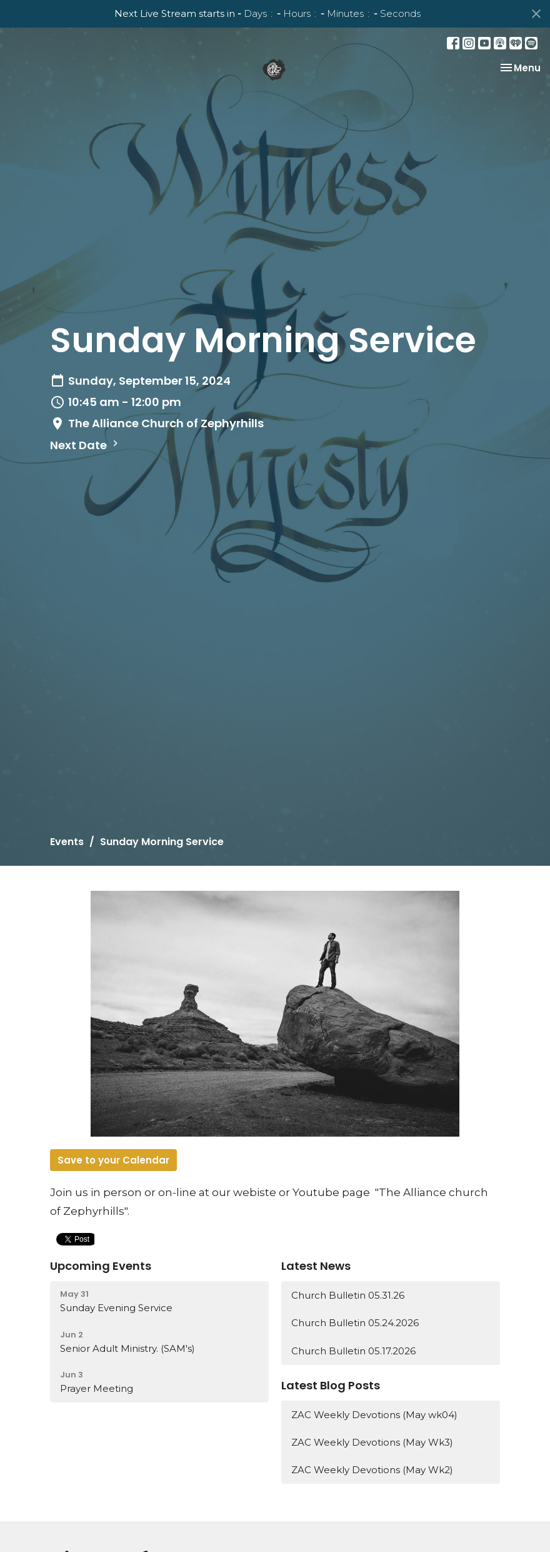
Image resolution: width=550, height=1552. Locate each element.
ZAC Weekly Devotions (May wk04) (374, 1415)
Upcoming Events (100, 1266)
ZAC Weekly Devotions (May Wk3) (372, 1442)
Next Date (85, 445)
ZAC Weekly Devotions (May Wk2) (372, 1470)
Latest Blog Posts (330, 1385)
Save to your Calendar (113, 1160)
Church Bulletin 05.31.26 (347, 1295)
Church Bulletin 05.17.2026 (353, 1351)
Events (67, 841)
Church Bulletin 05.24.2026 (355, 1323)
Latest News (316, 1266)
